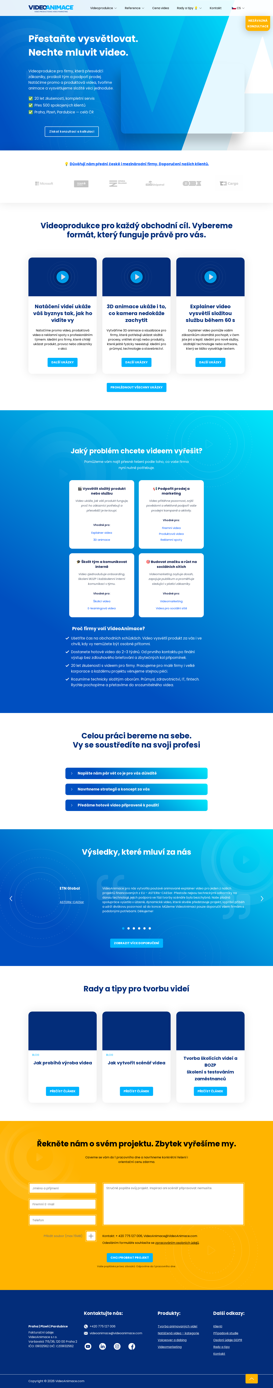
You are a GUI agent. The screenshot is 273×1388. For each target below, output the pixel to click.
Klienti (217, 1326)
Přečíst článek (62, 1091)
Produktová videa (171, 534)
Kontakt (216, 8)
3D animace (101, 540)
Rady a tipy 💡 (187, 8)
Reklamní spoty (171, 540)
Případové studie (225, 1333)
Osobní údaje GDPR (227, 1340)
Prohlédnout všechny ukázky (137, 387)
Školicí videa (101, 601)
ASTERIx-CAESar (72, 902)
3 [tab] (134, 928)
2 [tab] (128, 928)
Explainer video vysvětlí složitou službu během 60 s (210, 313)
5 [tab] (144, 928)
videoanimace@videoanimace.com (116, 1333)
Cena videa (160, 8)
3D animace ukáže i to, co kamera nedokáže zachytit (136, 313)
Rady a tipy (221, 1347)
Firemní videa (171, 528)
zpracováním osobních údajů (177, 1243)
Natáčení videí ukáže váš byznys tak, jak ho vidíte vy (62, 313)
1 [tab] (123, 928)
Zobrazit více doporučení (136, 943)
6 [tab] (150, 928)
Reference (132, 8)
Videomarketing (171, 601)
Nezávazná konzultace (257, 23)
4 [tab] (139, 928)
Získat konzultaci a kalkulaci (71, 132)
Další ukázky (62, 362)
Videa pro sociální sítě (171, 608)
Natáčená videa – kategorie (178, 1333)
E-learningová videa (102, 608)
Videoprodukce (101, 8)
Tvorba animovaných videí (177, 1326)
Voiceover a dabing (172, 1340)
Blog (35, 1055)
